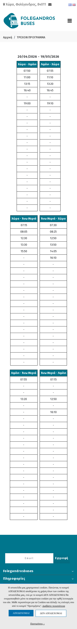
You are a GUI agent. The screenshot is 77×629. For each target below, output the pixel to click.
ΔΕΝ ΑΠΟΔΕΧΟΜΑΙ (51, 613)
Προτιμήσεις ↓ (37, 623)
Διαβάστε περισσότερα (53, 606)
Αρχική (7, 37)
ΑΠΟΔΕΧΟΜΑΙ (21, 613)
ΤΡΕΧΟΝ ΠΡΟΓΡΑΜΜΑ (31, 37)
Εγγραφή (61, 558)
